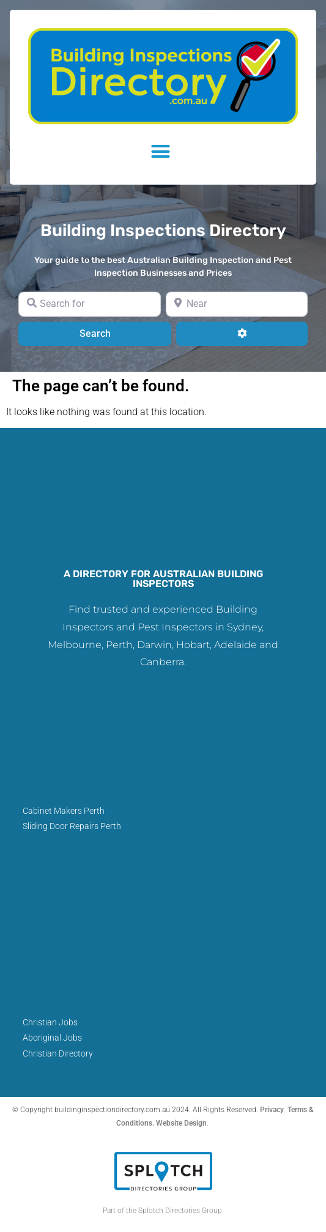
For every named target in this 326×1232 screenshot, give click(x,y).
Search (110, 332)
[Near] (237, 304)
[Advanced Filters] (242, 334)
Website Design (181, 1123)
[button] (163, 151)
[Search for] (89, 304)
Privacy (272, 1109)
